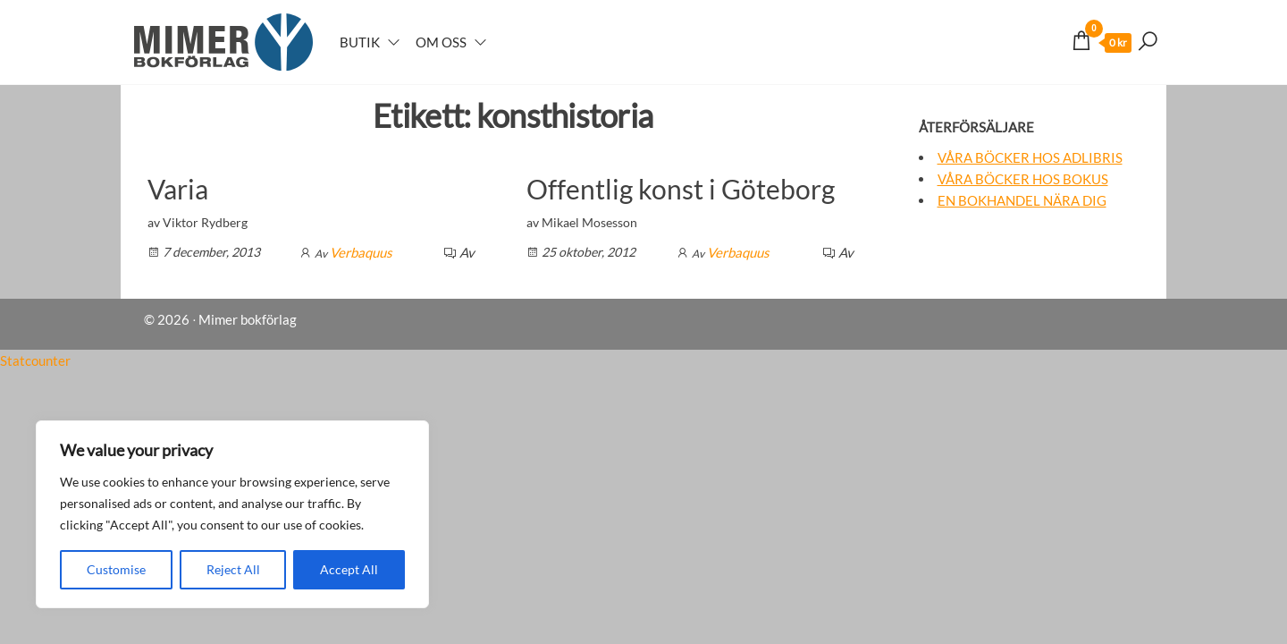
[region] (232, 514)
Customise (116, 569)
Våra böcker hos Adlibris (1030, 157)
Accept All (349, 569)
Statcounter (35, 360)
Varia (177, 189)
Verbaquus (361, 252)
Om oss (441, 42)
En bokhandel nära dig (1022, 200)
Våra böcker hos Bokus (1023, 179)
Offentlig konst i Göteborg (680, 189)
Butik (360, 42)
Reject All (233, 569)
